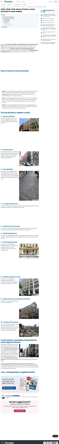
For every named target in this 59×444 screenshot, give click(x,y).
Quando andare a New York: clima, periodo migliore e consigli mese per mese (49, 28)
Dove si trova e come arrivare (8, 16)
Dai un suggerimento (19, 410)
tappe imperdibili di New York (17, 50)
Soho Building (6, 22)
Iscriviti (55, 1)
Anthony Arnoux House (8, 25)
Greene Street (6, 21)
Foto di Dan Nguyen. (36, 336)
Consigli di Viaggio (17, 4)
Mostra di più (4, 27)
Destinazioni (9, 4)
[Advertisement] (20, 37)
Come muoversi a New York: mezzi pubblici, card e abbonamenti (49, 25)
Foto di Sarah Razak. (36, 165)
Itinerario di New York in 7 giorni (48, 18)
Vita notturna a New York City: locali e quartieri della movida (49, 40)
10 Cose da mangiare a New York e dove (49, 32)
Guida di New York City (48, 11)
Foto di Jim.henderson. (36, 295)
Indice (3, 15)
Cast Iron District (7, 19)
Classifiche (25, 4)
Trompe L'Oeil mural (7, 24)
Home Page (3, 4)
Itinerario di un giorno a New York (49, 22)
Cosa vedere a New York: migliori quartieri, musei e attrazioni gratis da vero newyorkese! (49, 15)
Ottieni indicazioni (18, 95)
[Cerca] (17, 2)
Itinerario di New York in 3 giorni (48, 20)
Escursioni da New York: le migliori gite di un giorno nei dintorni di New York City (49, 36)
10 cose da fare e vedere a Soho (8, 18)
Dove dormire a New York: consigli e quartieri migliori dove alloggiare (49, 43)
